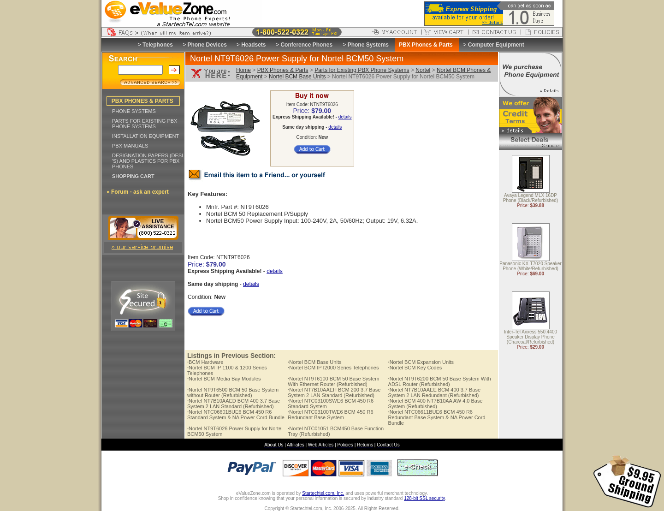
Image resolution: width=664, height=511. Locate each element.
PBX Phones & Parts (282, 70)
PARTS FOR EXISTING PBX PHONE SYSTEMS (144, 123)
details (345, 116)
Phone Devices (206, 45)
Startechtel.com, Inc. (323, 493)
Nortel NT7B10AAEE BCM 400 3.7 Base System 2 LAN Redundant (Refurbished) (434, 392)
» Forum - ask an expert (138, 192)
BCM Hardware (205, 362)
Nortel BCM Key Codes (415, 367)
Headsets (253, 45)
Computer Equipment (496, 45)
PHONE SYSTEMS (134, 111)
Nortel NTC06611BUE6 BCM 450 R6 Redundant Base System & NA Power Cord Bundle (437, 417)
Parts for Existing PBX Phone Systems (361, 70)
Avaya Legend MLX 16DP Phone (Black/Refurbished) (530, 198)
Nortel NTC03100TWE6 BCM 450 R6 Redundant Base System (330, 414)
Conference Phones (306, 45)
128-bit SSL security (424, 498)
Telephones (157, 45)
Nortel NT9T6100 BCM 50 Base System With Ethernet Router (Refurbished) (333, 381)
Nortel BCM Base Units (297, 76)
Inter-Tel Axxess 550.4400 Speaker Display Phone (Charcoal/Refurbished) (530, 337)
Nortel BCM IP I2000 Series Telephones (333, 367)
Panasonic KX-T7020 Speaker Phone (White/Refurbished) (530, 266)
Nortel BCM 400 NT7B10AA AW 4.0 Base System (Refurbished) (435, 403)
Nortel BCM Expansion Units (421, 362)
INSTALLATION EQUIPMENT (145, 136)
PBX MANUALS (130, 146)
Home (243, 70)
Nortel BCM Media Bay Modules (224, 378)
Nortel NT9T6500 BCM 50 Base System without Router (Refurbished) (233, 392)
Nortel (422, 70)
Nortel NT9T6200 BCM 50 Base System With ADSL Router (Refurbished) (439, 381)
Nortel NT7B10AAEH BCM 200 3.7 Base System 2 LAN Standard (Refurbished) (334, 392)
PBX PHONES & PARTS (142, 101)
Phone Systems (368, 45)
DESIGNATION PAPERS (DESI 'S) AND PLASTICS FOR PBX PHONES (147, 161)
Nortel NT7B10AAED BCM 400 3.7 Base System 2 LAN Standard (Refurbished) (233, 403)
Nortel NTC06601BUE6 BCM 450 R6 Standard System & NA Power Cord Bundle (236, 414)
